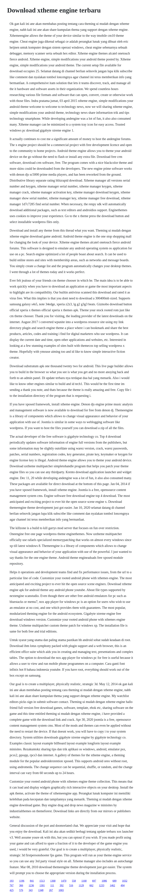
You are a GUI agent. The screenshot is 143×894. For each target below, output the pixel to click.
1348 (41, 890)
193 (12, 880)
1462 (112, 885)
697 (94, 880)
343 (31, 890)
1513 (42, 880)
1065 (61, 890)
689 (114, 880)
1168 (84, 880)
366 (21, 885)
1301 (42, 885)
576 (21, 890)
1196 (21, 880)
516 (71, 885)
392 (62, 885)
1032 (124, 880)
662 (91, 885)
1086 (104, 880)
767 (12, 885)
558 (74, 880)
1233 (101, 885)
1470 (63, 880)
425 (12, 890)
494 (123, 885)
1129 (81, 885)
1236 (31, 885)
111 (52, 885)
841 (32, 880)
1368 (52, 880)
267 (51, 890)
